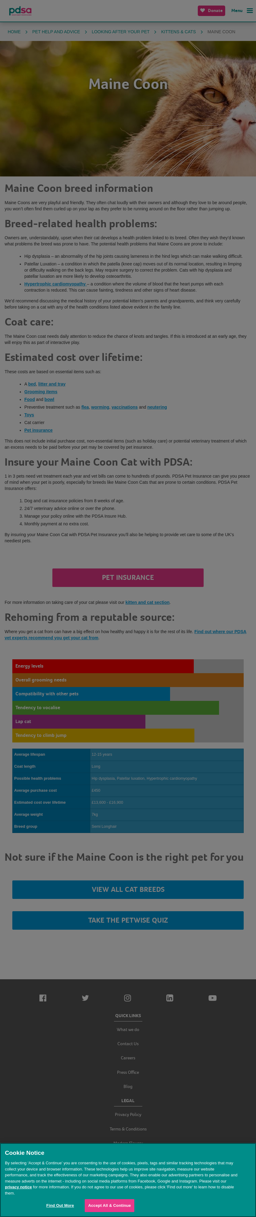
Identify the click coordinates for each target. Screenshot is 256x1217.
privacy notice (18, 1187)
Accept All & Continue (109, 1205)
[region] (128, 1180)
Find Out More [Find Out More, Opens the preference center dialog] (60, 1205)
